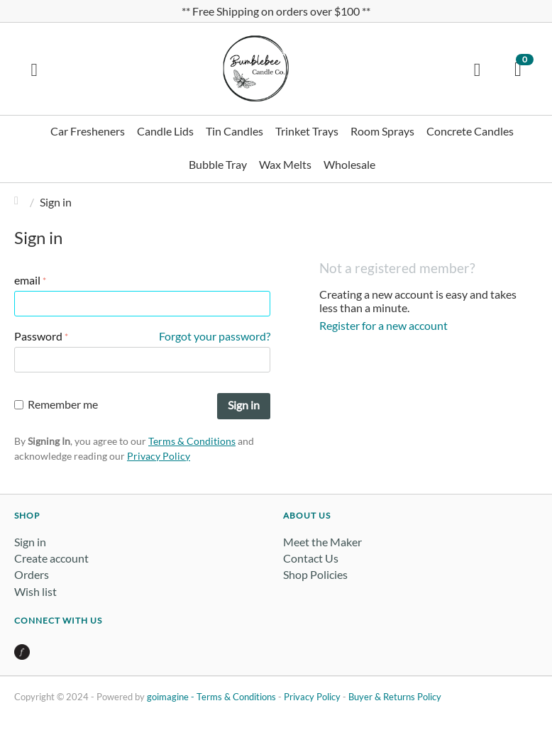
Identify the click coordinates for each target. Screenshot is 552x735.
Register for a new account (383, 325)
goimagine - (172, 696)
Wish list (35, 591)
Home (20, 202)
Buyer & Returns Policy (394, 696)
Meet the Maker (322, 541)
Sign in (244, 404)
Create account (51, 558)
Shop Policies (315, 574)
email (27, 280)
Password (38, 336)
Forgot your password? (214, 336)
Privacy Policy (158, 456)
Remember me (56, 404)
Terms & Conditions (192, 441)
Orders (31, 574)
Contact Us (310, 558)
